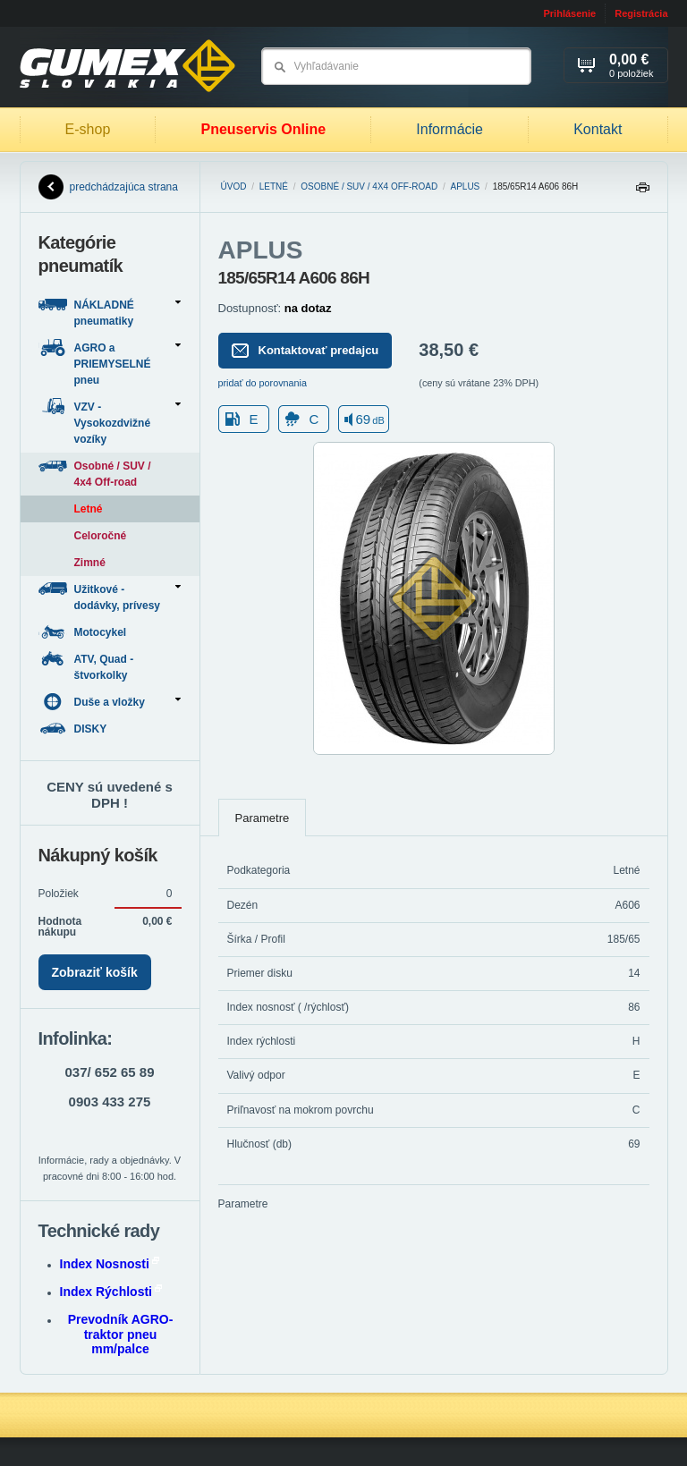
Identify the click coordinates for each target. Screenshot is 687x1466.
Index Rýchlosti (111, 1291)
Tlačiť (642, 191)
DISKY (74, 728)
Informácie (449, 129)
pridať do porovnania (263, 382)
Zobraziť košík (95, 972)
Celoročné (100, 536)
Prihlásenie (569, 13)
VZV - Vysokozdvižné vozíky (109, 421)
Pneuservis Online (263, 129)
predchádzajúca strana (108, 186)
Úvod (234, 186)
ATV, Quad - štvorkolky (86, 666)
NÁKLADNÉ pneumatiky (109, 311)
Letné (273, 186)
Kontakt (597, 129)
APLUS (464, 186)
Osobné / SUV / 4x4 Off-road (369, 186)
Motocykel (84, 631)
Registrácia (641, 13)
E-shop (88, 129)
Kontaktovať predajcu (305, 350)
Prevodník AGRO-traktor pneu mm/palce (121, 1334)
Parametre (262, 818)
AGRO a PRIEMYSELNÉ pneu (109, 362)
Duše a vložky (109, 701)
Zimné (90, 562)
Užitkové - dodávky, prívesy (109, 596)
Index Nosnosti (109, 1264)
